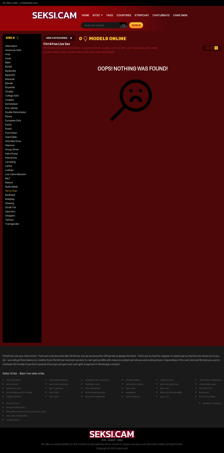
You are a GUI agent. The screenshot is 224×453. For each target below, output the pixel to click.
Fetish (8, 128)
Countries (123, 15)
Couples (9, 99)
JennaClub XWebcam (210, 380)
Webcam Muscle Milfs (171, 392)
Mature (9, 182)
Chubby (9, 91)
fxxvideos (204, 392)
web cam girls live (169, 384)
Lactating (10, 161)
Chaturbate (161, 15)
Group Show (12, 149)
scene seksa (13, 419)
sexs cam (130, 388)
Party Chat (11, 190)
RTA (104, 440)
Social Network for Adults (19, 392)
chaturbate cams (208, 384)
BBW (7, 62)
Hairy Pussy (11, 153)
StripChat (142, 15)
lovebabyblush (28, 3)
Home (85, 15)
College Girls (12, 95)
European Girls (13, 120)
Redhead (10, 195)
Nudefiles (131, 392)
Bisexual (9, 79)
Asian (8, 58)
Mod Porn (54, 392)
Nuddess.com (92, 384)
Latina (8, 166)
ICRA (120, 440)
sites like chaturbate (16, 415)
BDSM (8, 66)
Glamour (10, 145)
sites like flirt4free (58, 380)
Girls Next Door (13, 141)
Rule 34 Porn (13, 403)
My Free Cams (10, 3)
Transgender (12, 223)
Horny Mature (133, 396)
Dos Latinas (11, 108)
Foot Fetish (11, 132)
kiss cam (164, 388)
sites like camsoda (58, 384)
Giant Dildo (11, 137)
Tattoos (9, 219)
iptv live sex (12, 384)
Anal (7, 54)
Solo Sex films (13, 380)
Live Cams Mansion (15, 174)
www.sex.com (13, 388)
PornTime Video (207, 396)
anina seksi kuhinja (95, 392)
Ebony (8, 116)
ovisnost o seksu (134, 384)
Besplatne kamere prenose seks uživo (26, 411)
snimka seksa (132, 380)
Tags (109, 15)
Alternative (11, 46)
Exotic (8, 124)
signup (136, 25)
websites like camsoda (97, 380)
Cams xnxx (180, 15)
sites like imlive (93, 388)
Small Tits (10, 207)
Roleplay (9, 199)
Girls (12, 38)
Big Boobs (10, 70)
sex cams (54, 396)
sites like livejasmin (95, 396)
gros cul (164, 396)
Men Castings (56, 388)
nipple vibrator (13, 396)
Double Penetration (15, 112)
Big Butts (10, 75)
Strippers (10, 215)
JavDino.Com (167, 380)
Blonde (9, 83)
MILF (7, 178)
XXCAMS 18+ (205, 388)
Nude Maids (11, 186)
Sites (96, 15)
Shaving (9, 203)
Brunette (10, 87)
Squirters (10, 211)
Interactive (11, 157)
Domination (11, 103)
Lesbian (9, 170)
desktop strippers (212, 403)
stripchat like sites (15, 407)
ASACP (111, 440)
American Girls (13, 50)
